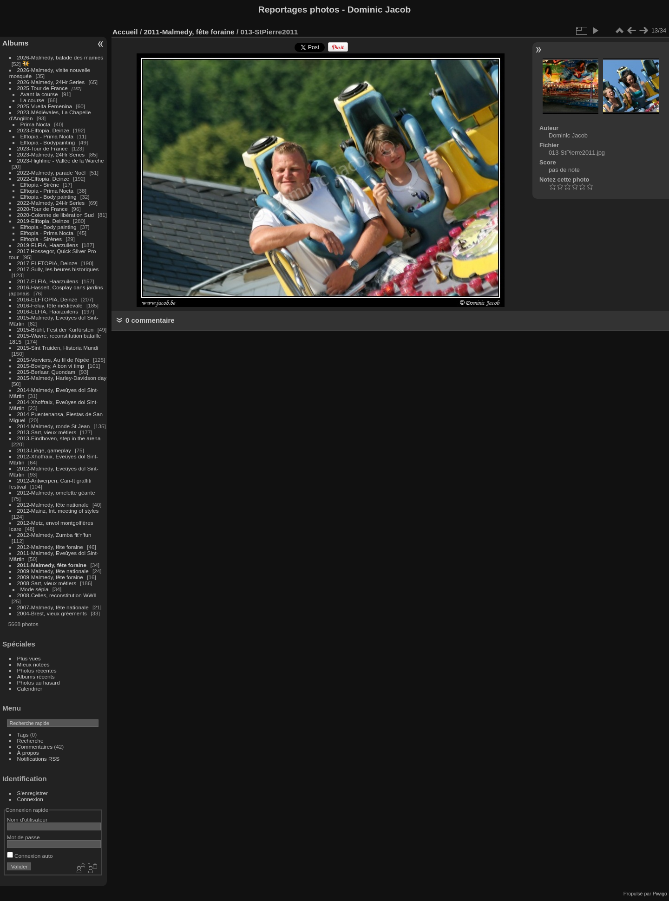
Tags (23, 734)
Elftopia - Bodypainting (47, 142)
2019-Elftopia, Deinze (43, 221)
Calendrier (29, 689)
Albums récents (36, 676)
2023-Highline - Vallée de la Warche (60, 160)
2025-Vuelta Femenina (44, 106)
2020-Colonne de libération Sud (55, 215)
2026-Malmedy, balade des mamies (60, 57)
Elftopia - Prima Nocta (46, 136)
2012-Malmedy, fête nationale (53, 505)
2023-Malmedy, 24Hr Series (51, 154)
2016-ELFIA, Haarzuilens (47, 311)
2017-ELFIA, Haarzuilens (48, 281)
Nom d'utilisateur (27, 819)
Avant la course (39, 94)
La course (32, 100)
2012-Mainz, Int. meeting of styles (58, 511)
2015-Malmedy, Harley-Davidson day (62, 378)
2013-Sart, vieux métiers (47, 432)
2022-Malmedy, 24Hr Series (51, 203)
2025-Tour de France (42, 88)
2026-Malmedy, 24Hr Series (51, 82)
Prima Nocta (35, 124)
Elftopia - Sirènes (41, 239)
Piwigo (660, 893)
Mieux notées (33, 664)
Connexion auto (30, 856)
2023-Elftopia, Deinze (43, 130)
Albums (15, 43)
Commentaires (35, 747)
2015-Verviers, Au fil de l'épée (53, 360)
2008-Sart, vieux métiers (47, 583)
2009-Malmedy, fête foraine (50, 577)
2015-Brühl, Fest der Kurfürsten (55, 329)
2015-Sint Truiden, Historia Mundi (57, 348)
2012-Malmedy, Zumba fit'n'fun (54, 535)
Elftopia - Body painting (48, 197)
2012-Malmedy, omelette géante (56, 493)
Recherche (30, 741)
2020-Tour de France (42, 209)
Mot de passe (23, 837)
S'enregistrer (32, 793)
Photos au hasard (38, 682)
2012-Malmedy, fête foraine (50, 547)
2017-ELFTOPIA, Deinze (47, 263)
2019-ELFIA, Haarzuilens (47, 245)
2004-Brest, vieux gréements (52, 613)
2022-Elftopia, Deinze (43, 179)
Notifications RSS (38, 759)
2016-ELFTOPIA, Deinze (47, 299)
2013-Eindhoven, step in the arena (59, 438)
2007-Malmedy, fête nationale (53, 607)
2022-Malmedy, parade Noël (51, 173)
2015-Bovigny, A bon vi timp (50, 366)
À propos (28, 753)
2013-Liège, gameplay (44, 450)
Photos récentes (37, 670)
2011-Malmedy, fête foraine (52, 565)
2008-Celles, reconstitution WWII (57, 595)
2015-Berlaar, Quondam (46, 372)
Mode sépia (34, 589)
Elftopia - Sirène (39, 185)
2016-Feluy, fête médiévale (50, 305)
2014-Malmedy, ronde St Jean (53, 426)
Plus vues (29, 658)
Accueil (125, 32)
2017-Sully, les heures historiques (58, 269)
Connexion (30, 799)
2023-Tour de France (42, 148)
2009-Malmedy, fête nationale (53, 571)
